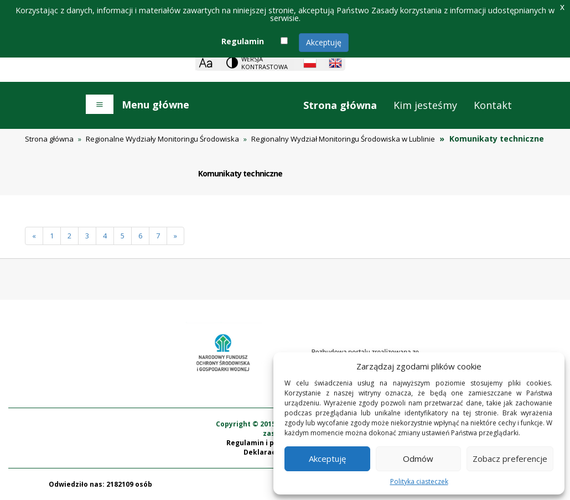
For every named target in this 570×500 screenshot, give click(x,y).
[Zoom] (205, 62)
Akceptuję (323, 42)
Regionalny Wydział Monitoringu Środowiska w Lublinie (343, 139)
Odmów (418, 458)
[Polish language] (310, 63)
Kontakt (493, 105)
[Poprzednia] (34, 236)
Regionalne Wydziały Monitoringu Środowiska (162, 139)
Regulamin (242, 41)
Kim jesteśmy (425, 105)
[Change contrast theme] (257, 63)
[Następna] (175, 236)
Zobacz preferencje (510, 458)
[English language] (335, 63)
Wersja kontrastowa (264, 62)
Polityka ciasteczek (419, 481)
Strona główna (340, 105)
